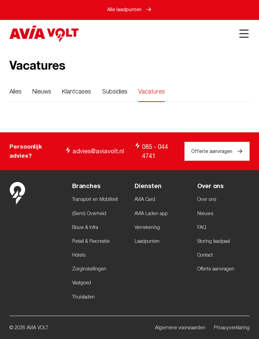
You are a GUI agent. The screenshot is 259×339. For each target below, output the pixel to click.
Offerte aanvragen (216, 151)
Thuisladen (83, 296)
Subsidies (114, 91)
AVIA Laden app (151, 213)
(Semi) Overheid (89, 213)
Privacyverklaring (232, 327)
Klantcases (76, 91)
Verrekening (147, 227)
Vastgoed (81, 282)
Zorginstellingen (89, 268)
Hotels (78, 255)
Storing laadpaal (213, 241)
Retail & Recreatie (91, 241)
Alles (15, 91)
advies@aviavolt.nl (94, 151)
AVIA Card (145, 199)
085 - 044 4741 (151, 150)
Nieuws (41, 91)
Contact (205, 255)
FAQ (201, 227)
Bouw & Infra (85, 227)
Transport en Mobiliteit (95, 199)
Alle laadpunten (129, 9)
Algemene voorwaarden (180, 327)
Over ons (206, 199)
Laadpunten (147, 241)
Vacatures (151, 91)
